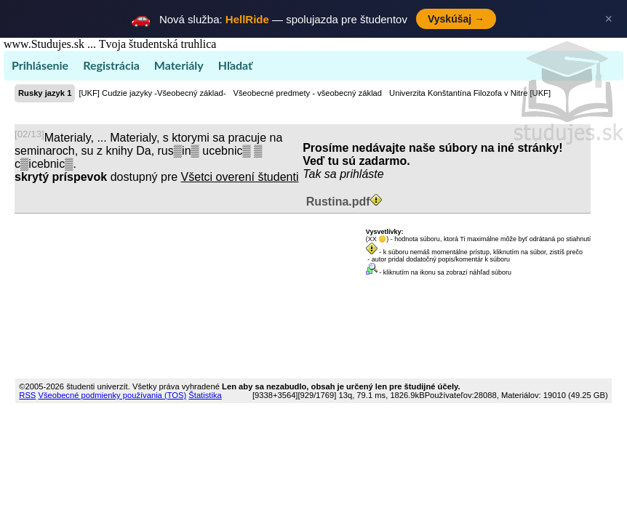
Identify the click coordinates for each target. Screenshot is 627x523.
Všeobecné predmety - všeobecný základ (307, 93)
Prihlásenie (40, 65)
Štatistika (204, 395)
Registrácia (111, 65)
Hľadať (235, 65)
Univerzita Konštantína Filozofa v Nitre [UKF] (470, 93)
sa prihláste (354, 174)
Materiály (179, 65)
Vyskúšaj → (456, 19)
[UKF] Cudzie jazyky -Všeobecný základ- (152, 93)
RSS (27, 395)
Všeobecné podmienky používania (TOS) (112, 395)
